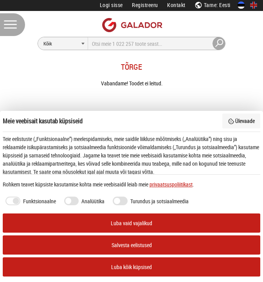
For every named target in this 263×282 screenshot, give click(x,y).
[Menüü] (12, 24)
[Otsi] (63, 43)
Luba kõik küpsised (131, 267)
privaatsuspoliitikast (171, 184)
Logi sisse (111, 5)
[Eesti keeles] (241, 5)
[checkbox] (29, 201)
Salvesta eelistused (132, 245)
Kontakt (176, 5)
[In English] (253, 5)
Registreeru (145, 5)
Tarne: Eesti (213, 5)
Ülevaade (241, 121)
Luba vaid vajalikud (131, 223)
